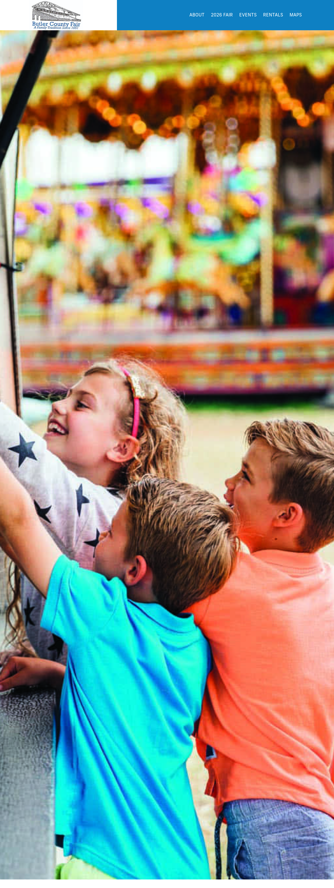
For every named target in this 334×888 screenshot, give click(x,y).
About (196, 15)
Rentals (273, 15)
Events (248, 15)
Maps (295, 15)
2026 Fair (222, 15)
